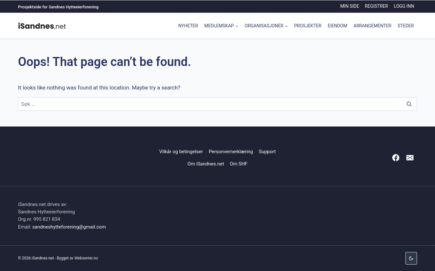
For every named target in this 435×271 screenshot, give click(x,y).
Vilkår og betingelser (181, 151)
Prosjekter (308, 25)
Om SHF (238, 164)
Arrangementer (372, 25)
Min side (349, 6)
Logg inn (404, 6)
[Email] (410, 158)
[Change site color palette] (411, 258)
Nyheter (188, 25)
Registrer (376, 6)
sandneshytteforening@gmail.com (69, 227)
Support (267, 151)
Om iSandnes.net (206, 164)
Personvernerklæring (231, 151)
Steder (406, 25)
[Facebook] (396, 158)
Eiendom (337, 25)
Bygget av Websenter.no (77, 258)
